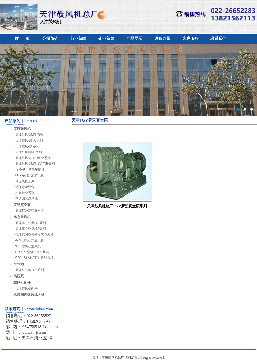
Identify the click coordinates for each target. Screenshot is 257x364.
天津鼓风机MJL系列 (26, 135)
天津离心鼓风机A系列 (27, 223)
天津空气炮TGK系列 (26, 270)
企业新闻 (106, 38)
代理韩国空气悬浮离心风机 (30, 234)
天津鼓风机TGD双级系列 (29, 158)
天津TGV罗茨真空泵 (26, 211)
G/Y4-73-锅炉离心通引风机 (31, 258)
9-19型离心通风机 (24, 246)
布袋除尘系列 (21, 193)
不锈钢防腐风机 (23, 198)
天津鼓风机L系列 (23, 146)
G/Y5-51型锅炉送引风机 (28, 252)
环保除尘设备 (21, 187)
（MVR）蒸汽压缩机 (26, 169)
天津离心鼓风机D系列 (27, 229)
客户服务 (190, 38)
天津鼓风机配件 (23, 288)
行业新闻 (78, 38)
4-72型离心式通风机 (26, 240)
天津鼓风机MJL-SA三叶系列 (31, 164)
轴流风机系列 (21, 181)
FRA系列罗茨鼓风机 (26, 175)
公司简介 (50, 38)
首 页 (22, 38)
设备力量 (162, 38)
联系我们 (218, 38)
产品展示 (134, 38)
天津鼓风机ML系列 (25, 152)
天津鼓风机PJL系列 (25, 140)
